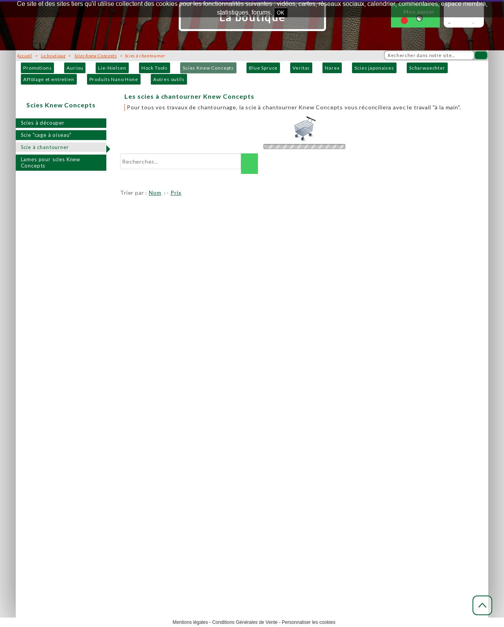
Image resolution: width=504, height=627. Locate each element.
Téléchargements (384, 466)
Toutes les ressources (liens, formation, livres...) (419, 475)
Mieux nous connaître (137, 440)
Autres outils (169, 79)
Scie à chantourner (45, 147)
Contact (121, 475)
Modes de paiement (260, 458)
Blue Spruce (263, 68)
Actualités (375, 432)
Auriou (75, 68)
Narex (332, 68)
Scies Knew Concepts (208, 68)
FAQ (368, 449)
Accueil (121, 432)
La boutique (53, 55)
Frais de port (252, 449)
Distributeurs (128, 493)
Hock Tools (154, 68)
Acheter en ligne (257, 432)
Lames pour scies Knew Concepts (51, 162)
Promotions (37, 68)
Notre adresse (129, 449)
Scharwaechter (427, 68)
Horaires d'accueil (133, 458)
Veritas (301, 68)
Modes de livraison (260, 440)
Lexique (373, 458)
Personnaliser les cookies (308, 622)
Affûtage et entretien (48, 79)
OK (280, 12)
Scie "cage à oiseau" (46, 135)
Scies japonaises (374, 68)
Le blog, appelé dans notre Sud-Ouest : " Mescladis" (423, 440)
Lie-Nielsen (112, 68)
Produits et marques (135, 484)
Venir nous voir (129, 466)
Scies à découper (43, 123)
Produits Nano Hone (113, 79)
